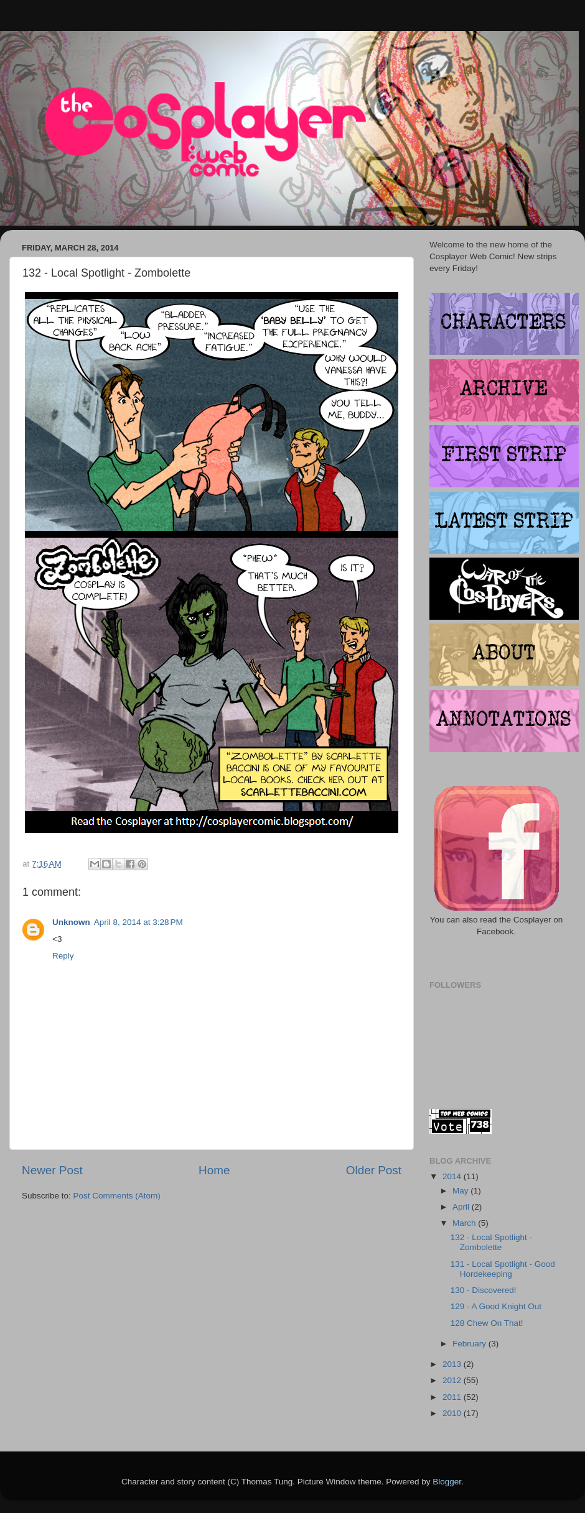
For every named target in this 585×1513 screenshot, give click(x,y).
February (470, 1343)
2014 (453, 1176)
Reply (63, 955)
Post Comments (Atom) (117, 1195)
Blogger (447, 1481)
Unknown (71, 922)
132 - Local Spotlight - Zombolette (491, 1242)
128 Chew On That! (487, 1323)
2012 (453, 1380)
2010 (453, 1413)
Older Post (373, 1170)
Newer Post (52, 1170)
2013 (453, 1364)
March (465, 1223)
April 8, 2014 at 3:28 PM (138, 922)
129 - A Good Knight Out (496, 1306)
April (462, 1207)
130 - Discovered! (484, 1290)
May (461, 1190)
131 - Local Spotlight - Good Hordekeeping (503, 1269)
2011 (453, 1397)
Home (214, 1170)
